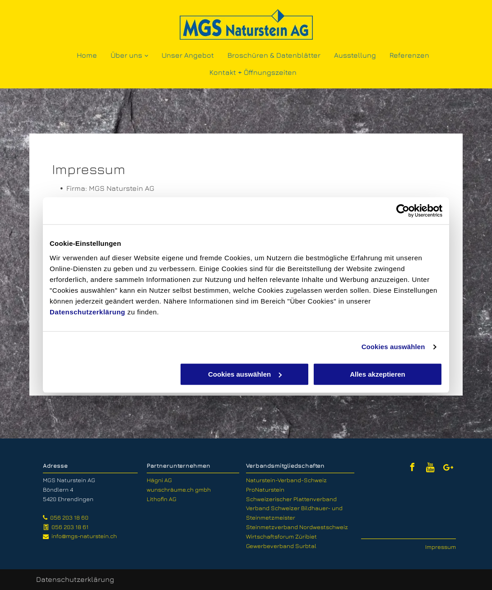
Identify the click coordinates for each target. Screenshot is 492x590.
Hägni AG (159, 480)
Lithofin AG (161, 498)
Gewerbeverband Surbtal (281, 545)
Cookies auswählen (393, 346)
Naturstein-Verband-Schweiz (286, 480)
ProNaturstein (265, 489)
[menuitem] (87, 54)
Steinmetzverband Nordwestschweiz (297, 526)
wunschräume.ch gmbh (179, 489)
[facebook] (412, 468)
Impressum (440, 546)
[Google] (448, 468)
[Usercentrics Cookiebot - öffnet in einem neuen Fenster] (402, 210)
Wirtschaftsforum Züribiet (281, 536)
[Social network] (430, 468)
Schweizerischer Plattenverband (291, 498)
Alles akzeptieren (377, 374)
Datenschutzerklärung (87, 312)
